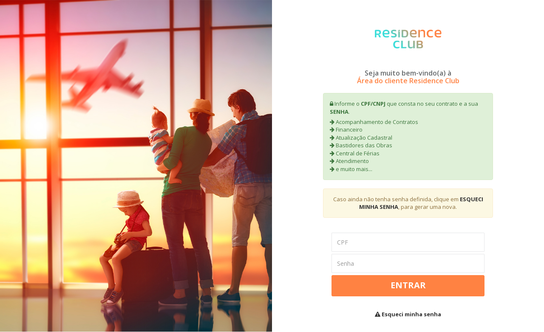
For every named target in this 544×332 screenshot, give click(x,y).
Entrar (408, 285)
